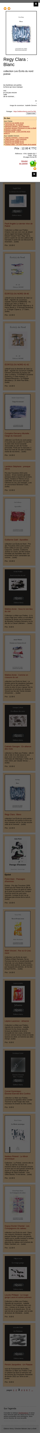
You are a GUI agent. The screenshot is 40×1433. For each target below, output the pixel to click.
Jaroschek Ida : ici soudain (14, 125)
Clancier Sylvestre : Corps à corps (16, 137)
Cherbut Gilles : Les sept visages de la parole (20, 144)
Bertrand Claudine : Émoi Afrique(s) (17, 126)
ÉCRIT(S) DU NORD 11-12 (14, 141)
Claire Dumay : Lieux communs (15, 139)
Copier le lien (31, 113)
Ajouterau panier (23, 162)
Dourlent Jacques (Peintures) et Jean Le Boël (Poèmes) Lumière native (20, 129)
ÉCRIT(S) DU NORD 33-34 (14, 143)
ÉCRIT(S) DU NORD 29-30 (14, 123)
